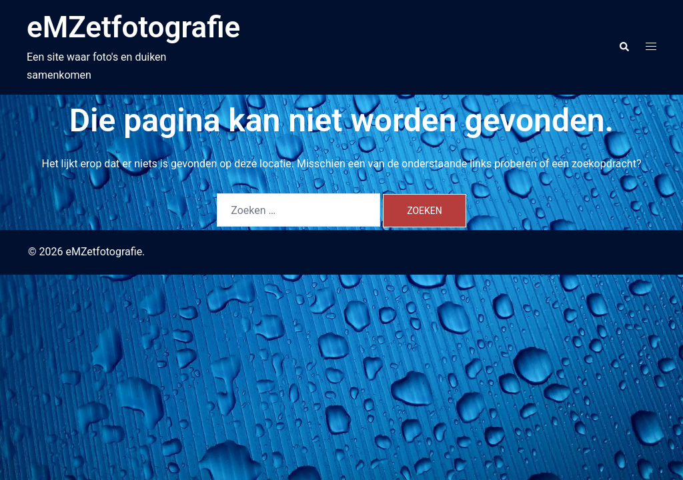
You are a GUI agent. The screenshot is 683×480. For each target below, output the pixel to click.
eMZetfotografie (133, 27)
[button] (623, 47)
